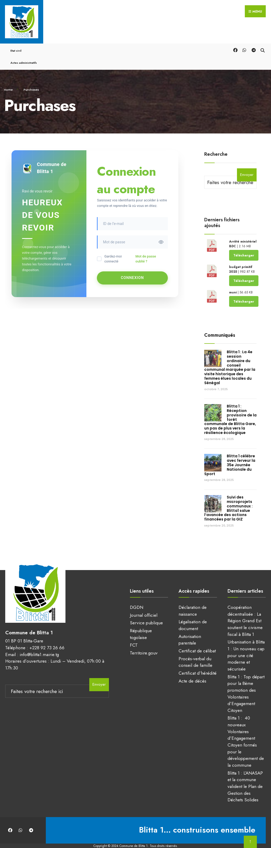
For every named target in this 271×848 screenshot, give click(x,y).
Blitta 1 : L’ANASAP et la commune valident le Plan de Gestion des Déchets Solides (245, 778)
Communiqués (219, 326)
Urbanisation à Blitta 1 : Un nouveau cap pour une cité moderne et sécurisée (246, 647)
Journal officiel (143, 607)
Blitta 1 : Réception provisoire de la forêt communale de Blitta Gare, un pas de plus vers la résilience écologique (230, 411)
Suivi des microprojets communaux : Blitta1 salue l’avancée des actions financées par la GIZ (228, 500)
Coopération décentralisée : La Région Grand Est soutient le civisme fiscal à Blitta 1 (245, 612)
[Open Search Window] (262, 41)
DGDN (136, 599)
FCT (134, 637)
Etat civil (15, 42)
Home (8, 81)
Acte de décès (192, 672)
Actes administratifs (23, 54)
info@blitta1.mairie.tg (39, 643)
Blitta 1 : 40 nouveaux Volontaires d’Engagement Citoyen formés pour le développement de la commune (246, 733)
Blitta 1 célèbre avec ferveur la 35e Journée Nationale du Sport (229, 456)
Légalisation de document (193, 617)
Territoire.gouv (144, 645)
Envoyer (246, 166)
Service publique (146, 614)
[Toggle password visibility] (161, 234)
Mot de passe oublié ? (145, 250)
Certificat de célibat (197, 643)
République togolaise (141, 625)
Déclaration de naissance (193, 602)
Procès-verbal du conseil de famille (195, 653)
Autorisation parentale (190, 631)
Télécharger (243, 246)
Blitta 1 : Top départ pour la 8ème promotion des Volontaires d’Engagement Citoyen (246, 685)
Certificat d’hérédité (198, 665)
